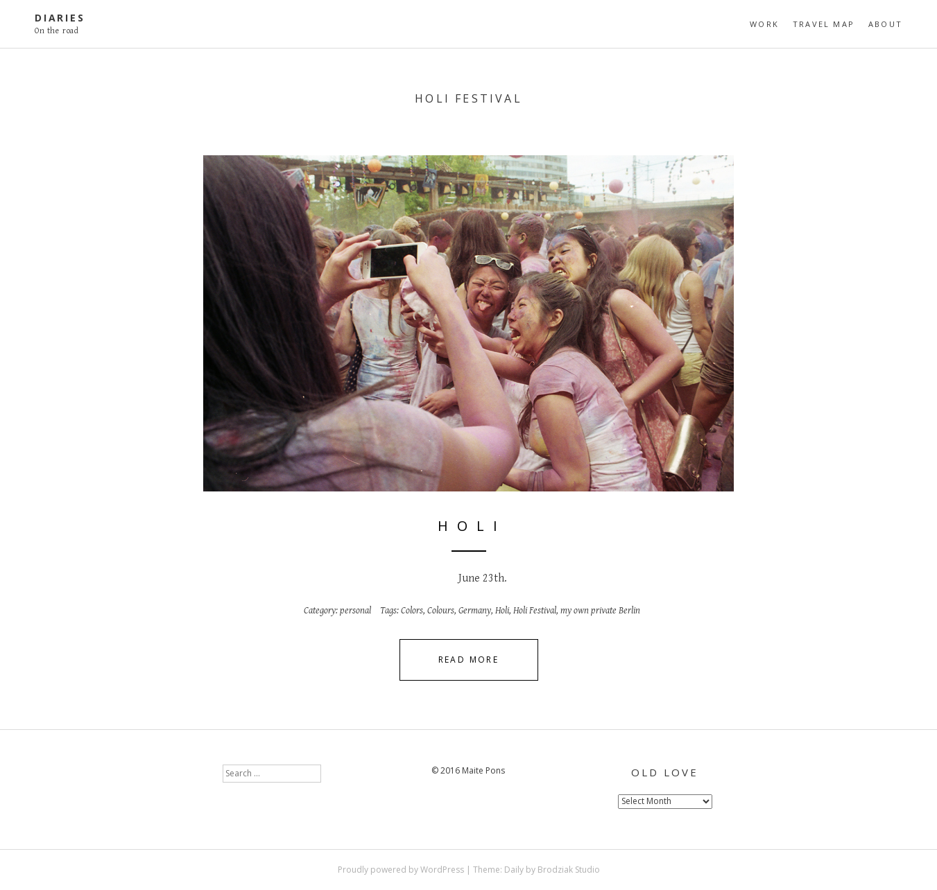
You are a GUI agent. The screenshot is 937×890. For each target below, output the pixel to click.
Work (764, 24)
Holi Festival (534, 610)
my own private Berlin (600, 610)
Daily (514, 869)
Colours (440, 610)
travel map (823, 24)
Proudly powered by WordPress (401, 869)
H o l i (469, 525)
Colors (412, 610)
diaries (60, 17)
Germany (474, 610)
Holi (502, 610)
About (885, 24)
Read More (468, 659)
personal (355, 610)
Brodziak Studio (569, 869)
